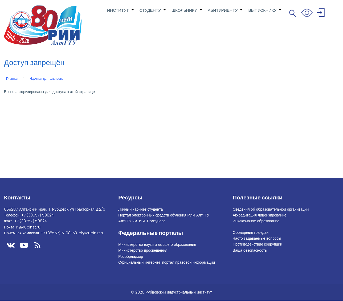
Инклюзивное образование (256, 221)
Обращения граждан (251, 232)
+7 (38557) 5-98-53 (59, 233)
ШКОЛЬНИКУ (187, 13)
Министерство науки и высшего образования (157, 244)
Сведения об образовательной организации (271, 209)
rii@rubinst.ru (28, 227)
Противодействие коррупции (257, 244)
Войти (322, 13)
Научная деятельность (46, 79)
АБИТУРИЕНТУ (225, 13)
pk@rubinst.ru (91, 233)
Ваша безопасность (250, 250)
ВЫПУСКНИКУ (265, 13)
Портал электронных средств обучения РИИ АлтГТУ (163, 215)
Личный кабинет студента (140, 209)
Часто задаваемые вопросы (257, 238)
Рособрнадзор (130, 256)
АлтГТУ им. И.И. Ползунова (141, 221)
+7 (37, 215)
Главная (12, 79)
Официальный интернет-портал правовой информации (166, 262)
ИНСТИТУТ (120, 13)
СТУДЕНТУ (153, 13)
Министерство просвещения (142, 250)
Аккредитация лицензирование (260, 215)
